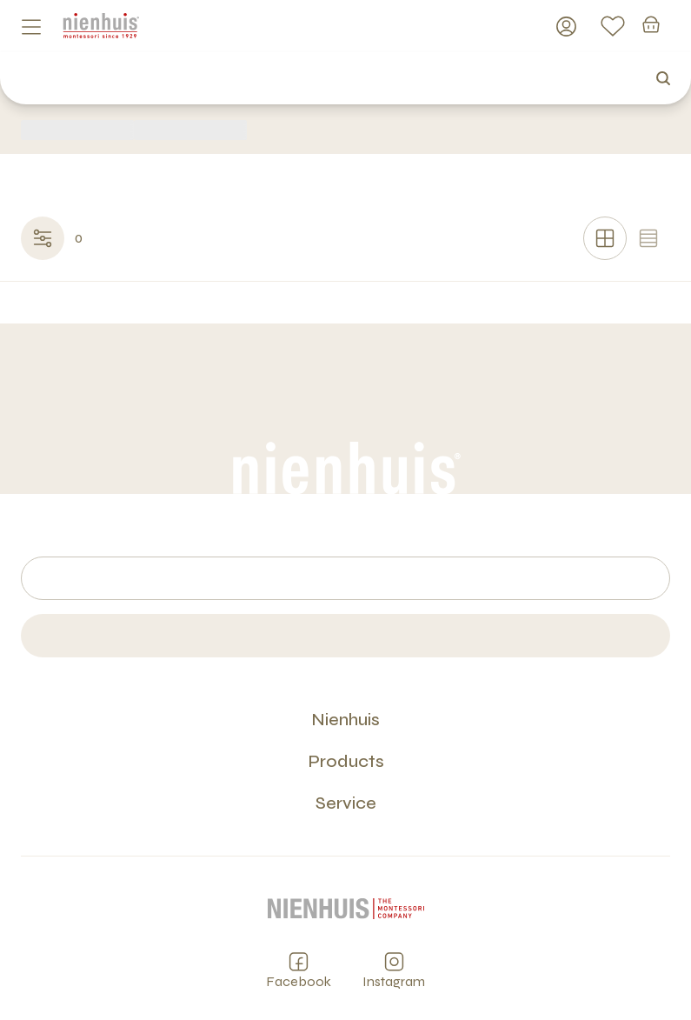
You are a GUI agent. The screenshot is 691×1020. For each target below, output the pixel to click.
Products (346, 761)
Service (346, 803)
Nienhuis (345, 719)
